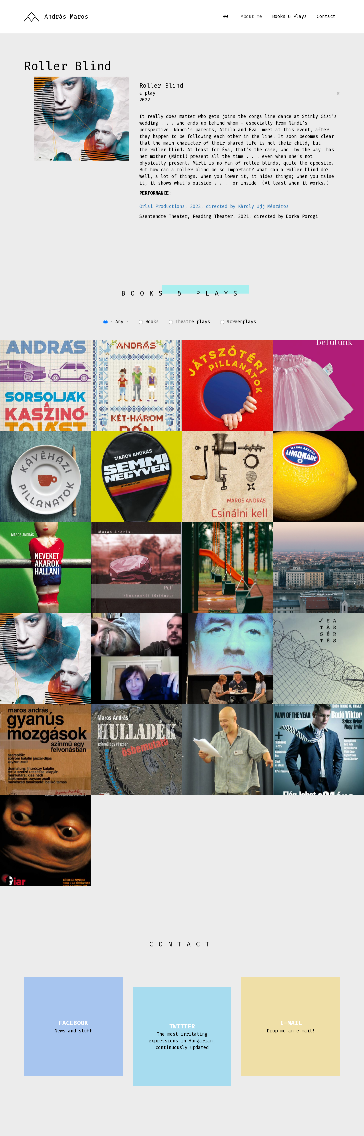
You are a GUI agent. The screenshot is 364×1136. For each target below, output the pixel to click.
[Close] (338, 93)
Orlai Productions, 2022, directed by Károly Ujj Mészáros (214, 206)
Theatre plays (189, 322)
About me (251, 16)
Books (149, 322)
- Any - (116, 322)
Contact (326, 16)
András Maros (66, 16)
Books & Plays (289, 16)
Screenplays (238, 322)
